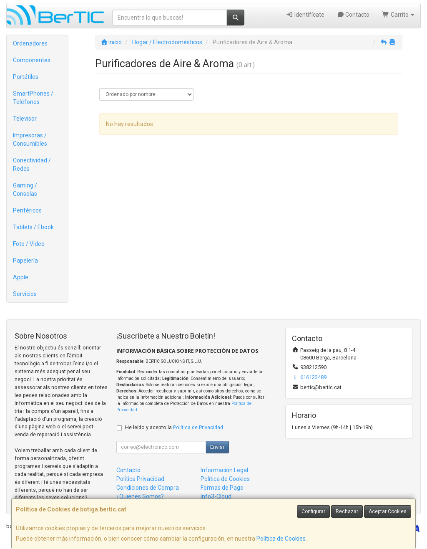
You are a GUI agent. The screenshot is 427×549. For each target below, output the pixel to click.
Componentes (31, 60)
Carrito (398, 14)
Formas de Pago (222, 487)
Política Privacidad (140, 479)
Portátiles (25, 76)
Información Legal (224, 470)
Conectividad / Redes (32, 164)
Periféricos (27, 210)
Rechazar (347, 511)
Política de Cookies (281, 538)
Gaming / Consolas (25, 189)
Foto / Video (29, 243)
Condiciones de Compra (147, 487)
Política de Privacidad (198, 427)
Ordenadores (30, 43)
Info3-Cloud (216, 496)
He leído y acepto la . (174, 427)
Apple (20, 277)
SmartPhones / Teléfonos (33, 97)
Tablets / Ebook (33, 227)
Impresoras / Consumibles (30, 139)
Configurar (313, 511)
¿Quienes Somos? (140, 496)
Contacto (353, 14)
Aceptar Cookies (388, 511)
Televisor (25, 118)
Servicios (25, 294)
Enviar (217, 447)
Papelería (25, 260)
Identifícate (305, 14)
